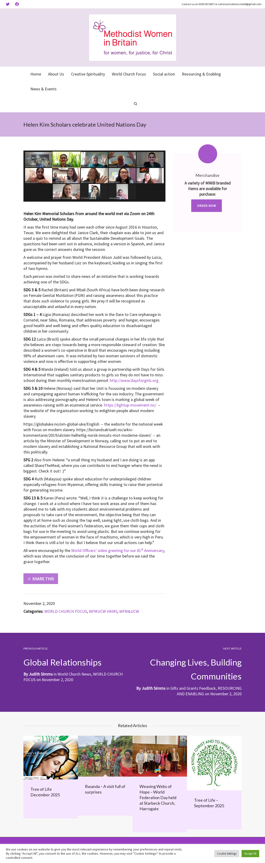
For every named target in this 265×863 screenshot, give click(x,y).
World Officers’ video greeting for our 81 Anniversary (117, 550)
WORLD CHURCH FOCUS (65, 611)
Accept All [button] (250, 854)
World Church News (74, 674)
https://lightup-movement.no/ (130, 405)
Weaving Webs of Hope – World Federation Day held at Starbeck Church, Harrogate (157, 797)
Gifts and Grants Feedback (193, 688)
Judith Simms (153, 688)
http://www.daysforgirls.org (134, 380)
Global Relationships (62, 662)
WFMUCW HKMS (103, 611)
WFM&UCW (129, 611)
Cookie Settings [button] (226, 854)
